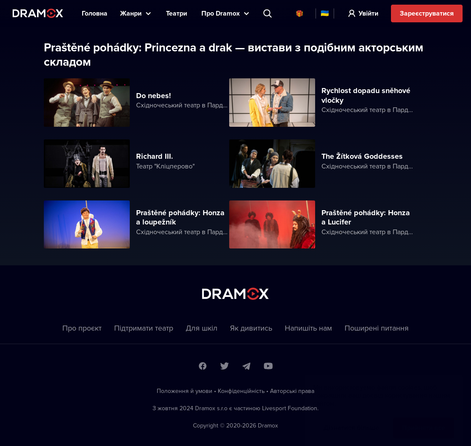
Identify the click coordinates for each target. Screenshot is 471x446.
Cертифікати (299, 13)
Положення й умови (184, 391)
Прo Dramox (220, 13)
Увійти (368, 13)
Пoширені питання (377, 328)
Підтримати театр (143, 328)
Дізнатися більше (351, 419)
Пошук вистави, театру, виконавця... (268, 13)
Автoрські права (292, 391)
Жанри (131, 13)
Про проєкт (82, 328)
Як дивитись (251, 328)
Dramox (38, 13)
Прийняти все (423, 419)
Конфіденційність (241, 391)
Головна (94, 13)
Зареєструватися (427, 13)
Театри (177, 13)
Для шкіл (201, 328)
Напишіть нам (308, 328)
